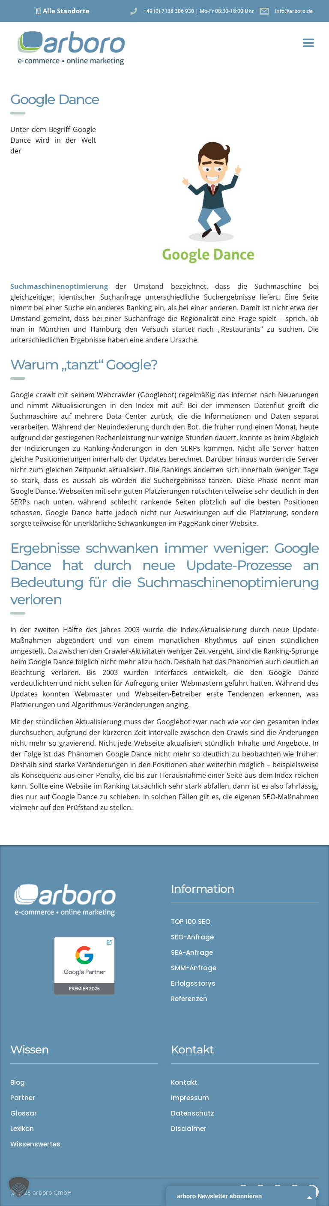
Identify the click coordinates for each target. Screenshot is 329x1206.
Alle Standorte (66, 10)
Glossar (23, 1113)
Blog (17, 1082)
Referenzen (189, 999)
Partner (22, 1098)
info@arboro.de (294, 11)
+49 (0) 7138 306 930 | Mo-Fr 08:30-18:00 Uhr (199, 11)
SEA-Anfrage (192, 952)
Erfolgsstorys (193, 983)
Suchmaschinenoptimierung (59, 286)
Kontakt (184, 1082)
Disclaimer (188, 1128)
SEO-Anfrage (192, 937)
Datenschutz (192, 1113)
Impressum (190, 1098)
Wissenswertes (35, 1144)
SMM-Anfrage (193, 968)
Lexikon (22, 1128)
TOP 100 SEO (190, 921)
